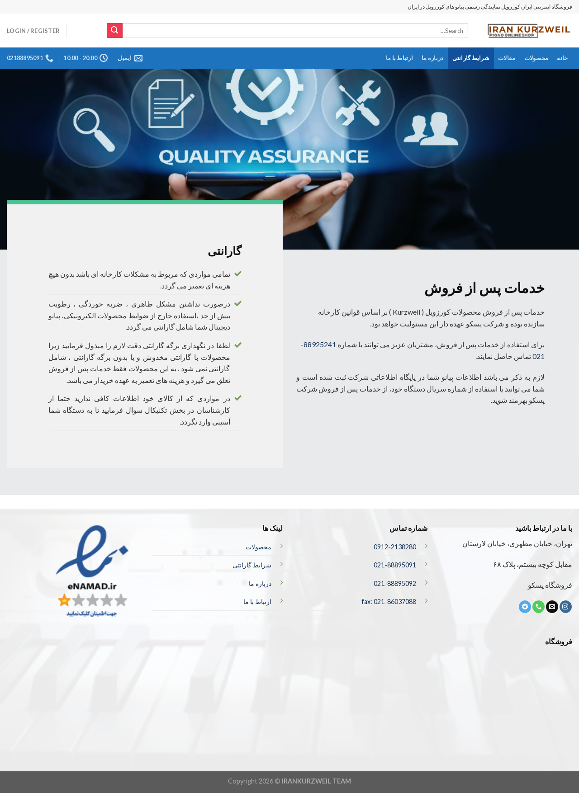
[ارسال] (114, 30)
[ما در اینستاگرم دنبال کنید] (566, 606)
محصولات (536, 57)
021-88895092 (395, 583)
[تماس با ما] (538, 606)
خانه (562, 57)
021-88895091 (395, 565)
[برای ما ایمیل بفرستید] (552, 606)
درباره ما (432, 57)
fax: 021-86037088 (388, 601)
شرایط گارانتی (470, 57)
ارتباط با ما (399, 57)
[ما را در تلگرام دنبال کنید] (525, 606)
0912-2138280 (395, 547)
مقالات (506, 57)
